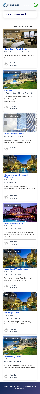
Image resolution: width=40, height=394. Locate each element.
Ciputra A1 (8, 90)
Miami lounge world (13, 356)
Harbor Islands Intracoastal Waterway (16, 176)
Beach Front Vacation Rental (16, 269)
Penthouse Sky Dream (14, 134)
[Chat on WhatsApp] (36, 5)
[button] (34, 38)
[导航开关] (26, 5)
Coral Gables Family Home (15, 49)
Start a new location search (16, 14)
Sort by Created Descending (24, 26)
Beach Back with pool (13, 223)
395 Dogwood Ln (11, 313)
